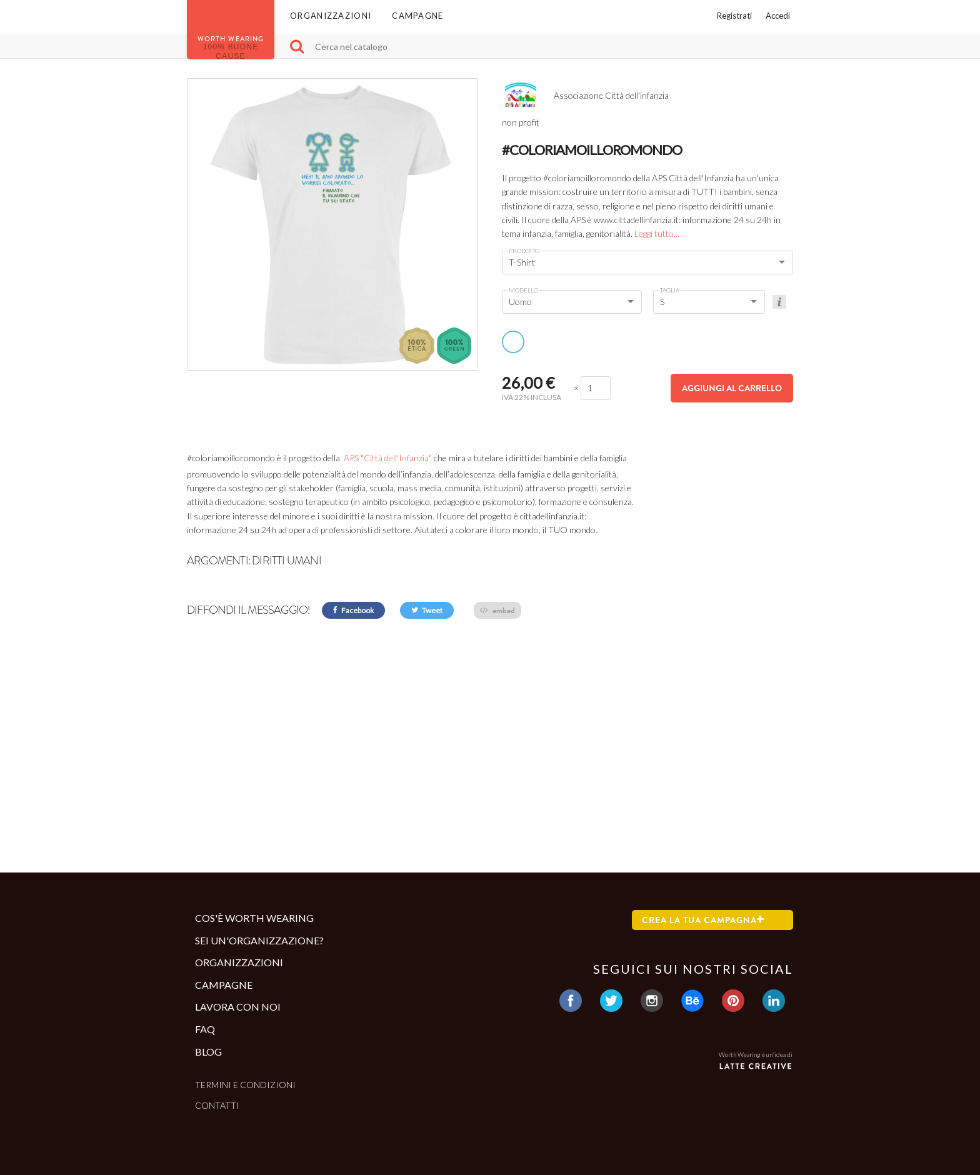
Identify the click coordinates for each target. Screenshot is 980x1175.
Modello (523, 290)
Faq (205, 1029)
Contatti (217, 1105)
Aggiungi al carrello (732, 388)
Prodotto (524, 250)
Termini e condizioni (245, 1084)
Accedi (778, 16)
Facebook (353, 610)
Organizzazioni (330, 16)
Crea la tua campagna (703, 920)
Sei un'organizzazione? (259, 940)
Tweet (426, 610)
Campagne (417, 16)
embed (497, 610)
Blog (208, 1052)
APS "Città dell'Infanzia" (387, 457)
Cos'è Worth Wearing (254, 918)
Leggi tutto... (656, 233)
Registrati (734, 16)
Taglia (669, 290)
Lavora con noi (238, 1006)
